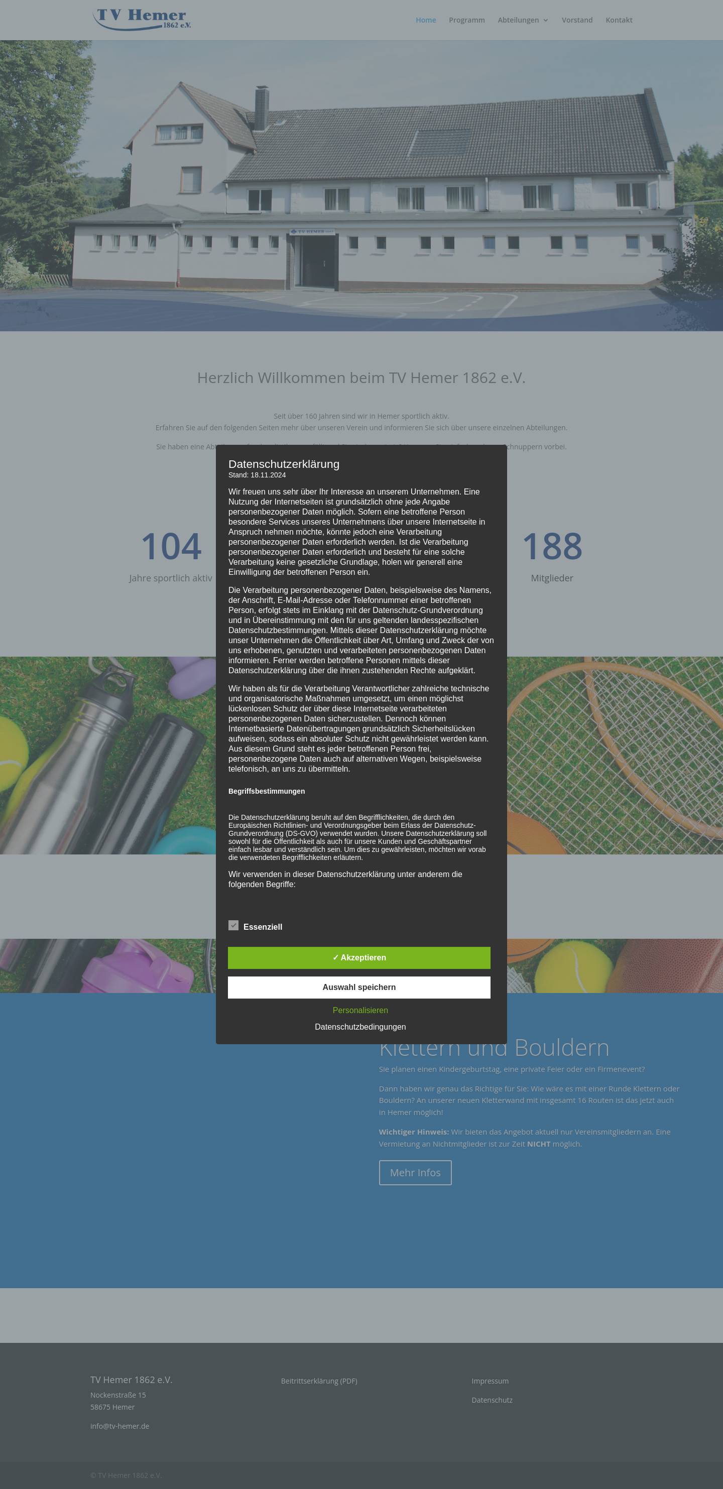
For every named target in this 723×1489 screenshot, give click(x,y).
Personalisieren (360, 1010)
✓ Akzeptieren (359, 957)
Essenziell (255, 925)
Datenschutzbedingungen (360, 1027)
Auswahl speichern (359, 987)
